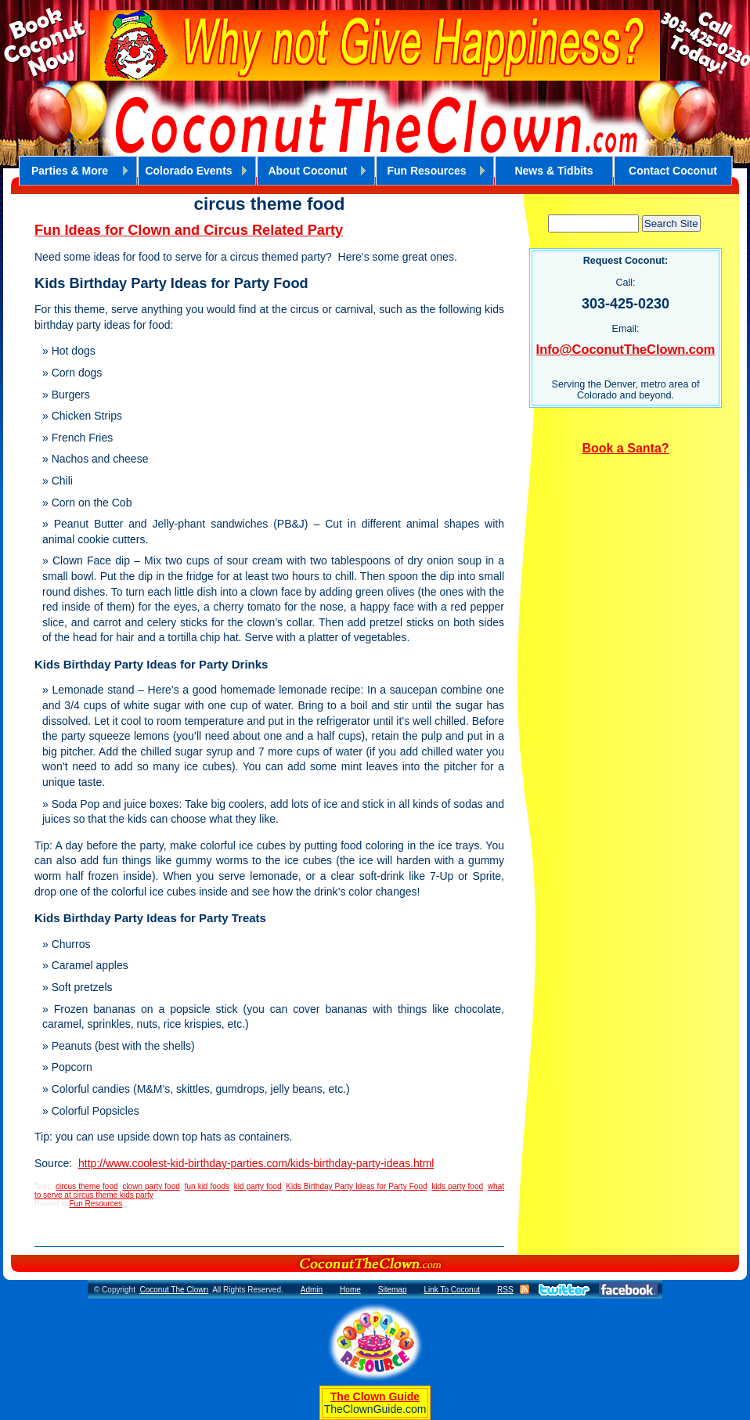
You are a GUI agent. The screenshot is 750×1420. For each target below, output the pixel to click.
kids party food (457, 1186)
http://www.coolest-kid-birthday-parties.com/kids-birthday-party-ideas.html (256, 1163)
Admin (312, 1289)
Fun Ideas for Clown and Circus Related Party (188, 230)
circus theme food (87, 1186)
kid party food (258, 1186)
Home (350, 1289)
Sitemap (392, 1289)
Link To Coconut (452, 1289)
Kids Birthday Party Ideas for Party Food (356, 1186)
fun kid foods (207, 1186)
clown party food (150, 1186)
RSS (505, 1289)
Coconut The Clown (173, 1289)
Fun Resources (95, 1203)
